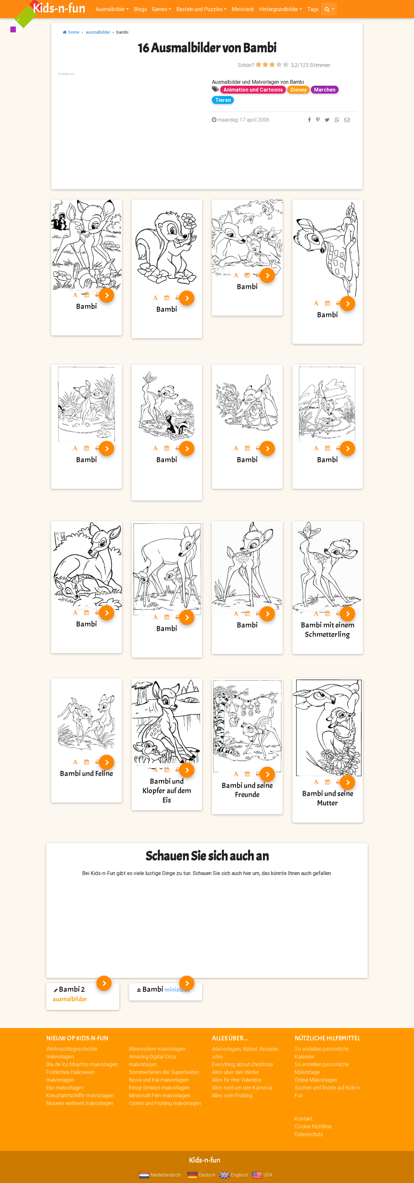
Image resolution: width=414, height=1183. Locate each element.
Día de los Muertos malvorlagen (82, 1064)
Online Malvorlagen (316, 1080)
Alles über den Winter (235, 1072)
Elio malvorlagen (64, 1087)
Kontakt (303, 1118)
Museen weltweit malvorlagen (79, 1103)
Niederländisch (160, 1175)
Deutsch (201, 1175)
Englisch (233, 1175)
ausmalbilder (98, 32)
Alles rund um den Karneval (242, 1087)
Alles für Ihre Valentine (237, 1080)
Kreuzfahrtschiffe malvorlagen (80, 1095)
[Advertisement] (130, 122)
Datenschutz (309, 1134)
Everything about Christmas (242, 1064)
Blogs (140, 10)
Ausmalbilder (110, 10)
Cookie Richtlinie (313, 1126)
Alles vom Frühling (232, 1095)
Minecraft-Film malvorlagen (159, 1095)
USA (262, 1175)
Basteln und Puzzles (199, 10)
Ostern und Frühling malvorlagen (165, 1103)
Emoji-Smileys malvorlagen (159, 1087)
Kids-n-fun (59, 10)
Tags (313, 10)
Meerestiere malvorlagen (157, 1049)
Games (159, 10)
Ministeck (243, 10)
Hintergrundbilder (278, 10)
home (71, 32)
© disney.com (66, 73)
